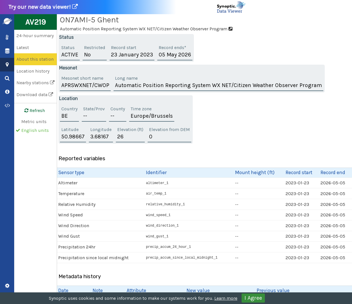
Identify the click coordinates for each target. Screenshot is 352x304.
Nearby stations (35, 82)
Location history (32, 71)
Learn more (225, 298)
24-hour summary (35, 35)
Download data (34, 94)
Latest (22, 47)
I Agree (253, 298)
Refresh (31, 110)
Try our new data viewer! (127, 7)
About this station (35, 59)
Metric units (34, 121)
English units (35, 130)
